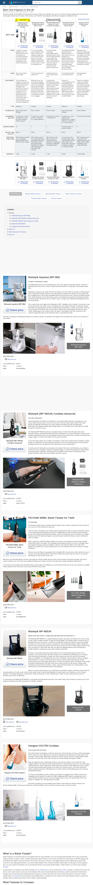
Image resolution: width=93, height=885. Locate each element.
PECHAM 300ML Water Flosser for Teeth (25, 221)
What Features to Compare (17, 232)
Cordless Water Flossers (39, 198)
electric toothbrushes (41, 870)
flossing (5, 867)
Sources (11, 234)
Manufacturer (10, 360)
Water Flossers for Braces (73, 194)
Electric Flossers (56, 198)
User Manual (8, 722)
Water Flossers (15, 194)
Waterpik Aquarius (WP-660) (21, 215)
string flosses (18, 876)
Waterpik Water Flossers (33, 194)
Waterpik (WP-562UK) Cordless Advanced (25, 218)
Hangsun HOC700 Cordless (21, 226)
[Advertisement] (24, 256)
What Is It (12, 229)
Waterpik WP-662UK (18, 223)
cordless (64, 870)
